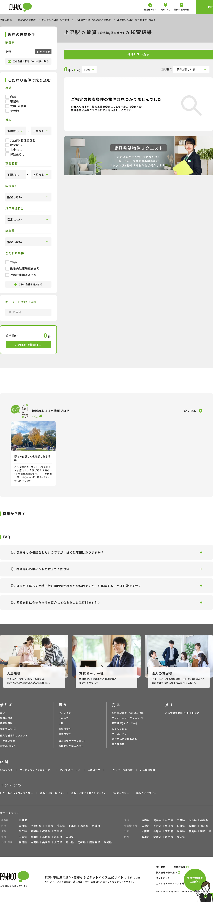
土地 (61, 723)
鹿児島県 (94, 842)
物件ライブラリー (146, 793)
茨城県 (96, 825)
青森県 (146, 820)
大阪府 (146, 831)
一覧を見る (188, 411)
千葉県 (49, 825)
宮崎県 (82, 842)
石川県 (181, 825)
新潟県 (169, 825)
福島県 (204, 820)
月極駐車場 (6, 723)
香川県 (146, 836)
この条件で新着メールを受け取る (28, 61)
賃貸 (2, 712)
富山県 (193, 825)
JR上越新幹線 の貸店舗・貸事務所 (93, 19)
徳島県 (169, 836)
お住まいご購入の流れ (71, 746)
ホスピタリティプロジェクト (36, 770)
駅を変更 (44, 51)
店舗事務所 (6, 718)
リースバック (119, 733)
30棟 (87, 69)
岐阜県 (46, 831)
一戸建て (64, 718)
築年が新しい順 (186, 69)
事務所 (12, 101)
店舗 (10, 97)
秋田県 (169, 820)
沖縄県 (108, 842)
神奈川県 (36, 825)
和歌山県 (205, 831)
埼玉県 (61, 825)
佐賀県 (35, 842)
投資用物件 (65, 728)
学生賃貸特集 (7, 741)
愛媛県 (157, 836)
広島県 (23, 836)
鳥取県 (46, 836)
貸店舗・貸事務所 (27, 19)
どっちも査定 (119, 728)
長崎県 (46, 842)
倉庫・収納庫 (16, 106)
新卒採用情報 (147, 770)
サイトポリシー (164, 877)
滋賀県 (181, 831)
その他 (12, 110)
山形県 (193, 820)
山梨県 (146, 825)
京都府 (169, 831)
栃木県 (84, 825)
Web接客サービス (70, 770)
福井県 (204, 825)
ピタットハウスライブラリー (16, 793)
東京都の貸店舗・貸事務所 (56, 19)
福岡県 (23, 842)
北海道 (23, 820)
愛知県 (23, 831)
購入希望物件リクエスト (72, 741)
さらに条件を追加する (28, 284)
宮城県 (181, 820)
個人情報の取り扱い (166, 872)
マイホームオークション (126, 718)
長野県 (157, 825)
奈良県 (193, 831)
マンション (65, 712)
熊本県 (70, 842)
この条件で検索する (28, 345)
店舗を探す (6, 770)
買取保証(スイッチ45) (124, 723)
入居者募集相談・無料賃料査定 (182, 712)
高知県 (181, 836)
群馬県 (73, 825)
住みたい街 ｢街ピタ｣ (52, 793)
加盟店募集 (179, 866)
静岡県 (35, 831)
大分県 (58, 842)
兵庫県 (157, 831)
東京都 (23, 825)
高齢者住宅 (6, 728)
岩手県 (157, 820)
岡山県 (35, 836)
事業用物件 (65, 733)
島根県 (58, 836)
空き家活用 (118, 744)
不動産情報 (6, 19)
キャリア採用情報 (123, 770)
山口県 (70, 836)
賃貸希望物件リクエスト (14, 735)
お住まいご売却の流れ (124, 739)
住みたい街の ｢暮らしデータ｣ (88, 793)
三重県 (58, 831)
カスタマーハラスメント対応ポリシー (176, 883)
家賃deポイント (9, 746)
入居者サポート (96, 770)
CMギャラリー (121, 793)
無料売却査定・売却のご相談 (128, 712)
